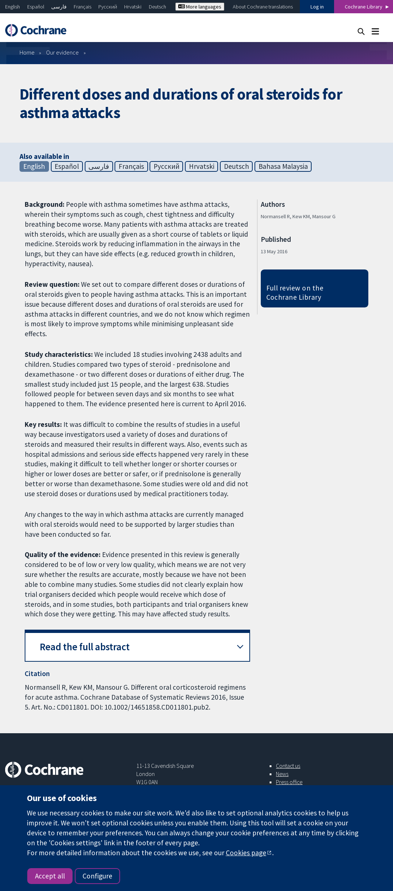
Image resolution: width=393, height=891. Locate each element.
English (12, 6)
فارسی (59, 6)
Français (82, 6)
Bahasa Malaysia (283, 166)
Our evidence (62, 52)
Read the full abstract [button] (85, 647)
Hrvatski (132, 6)
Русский (107, 6)
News (282, 773)
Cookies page (246, 852)
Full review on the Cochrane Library (295, 292)
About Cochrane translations (263, 6)
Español (35, 6)
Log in (317, 6)
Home (27, 52)
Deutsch (157, 6)
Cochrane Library (363, 6)
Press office (289, 782)
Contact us (288, 765)
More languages (199, 6)
